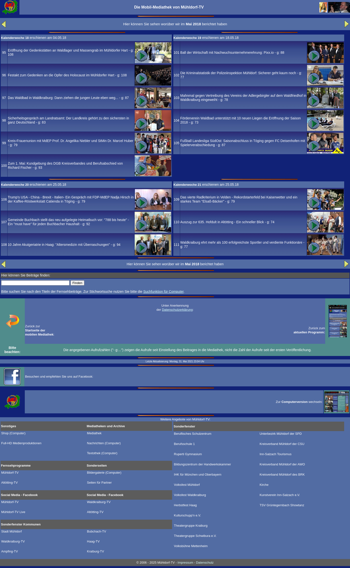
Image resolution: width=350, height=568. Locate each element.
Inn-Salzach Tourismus (275, 454)
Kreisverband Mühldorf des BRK (282, 474)
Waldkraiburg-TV (99, 502)
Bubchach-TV (96, 531)
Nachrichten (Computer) (104, 443)
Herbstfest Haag (185, 505)
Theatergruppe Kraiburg (191, 525)
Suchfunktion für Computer (163, 291)
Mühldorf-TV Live (13, 512)
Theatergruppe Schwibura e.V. (195, 536)
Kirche (264, 485)
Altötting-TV (9, 482)
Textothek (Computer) (102, 453)
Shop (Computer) (13, 433)
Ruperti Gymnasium (188, 454)
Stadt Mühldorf (11, 531)
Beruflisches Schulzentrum (192, 433)
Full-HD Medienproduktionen (21, 443)
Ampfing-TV (9, 551)
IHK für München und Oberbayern (197, 474)
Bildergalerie (104, 472)
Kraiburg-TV (95, 551)
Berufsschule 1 (184, 444)
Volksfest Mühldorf (187, 485)
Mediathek (94, 433)
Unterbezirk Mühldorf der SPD (281, 433)
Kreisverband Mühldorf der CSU (282, 444)
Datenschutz (204, 562)
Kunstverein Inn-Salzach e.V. (280, 495)
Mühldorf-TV (10, 472)
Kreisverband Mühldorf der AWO (282, 464)
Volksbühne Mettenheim (191, 546)
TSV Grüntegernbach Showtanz (282, 505)
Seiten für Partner (99, 482)
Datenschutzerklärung (177, 309)
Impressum (185, 562)
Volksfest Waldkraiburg (190, 495)
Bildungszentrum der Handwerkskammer (202, 464)
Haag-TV (93, 541)
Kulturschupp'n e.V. (187, 515)
